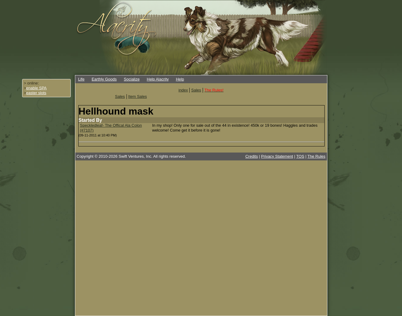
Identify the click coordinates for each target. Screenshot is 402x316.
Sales (196, 90)
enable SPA (36, 88)
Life (81, 79)
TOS (300, 156)
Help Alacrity (158, 79)
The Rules (316, 156)
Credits (251, 156)
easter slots (36, 93)
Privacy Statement (277, 156)
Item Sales (137, 96)
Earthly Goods (104, 79)
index (183, 90)
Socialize (132, 79)
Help (180, 79)
